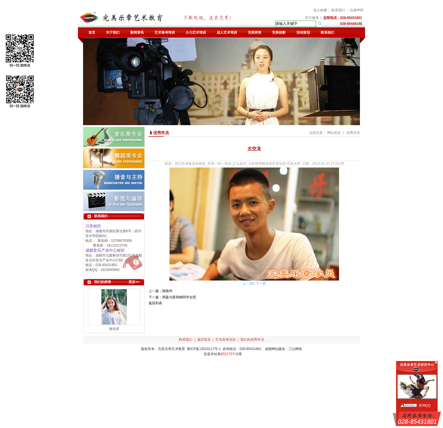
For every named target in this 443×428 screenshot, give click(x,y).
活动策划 (303, 32)
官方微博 (312, 18)
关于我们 (113, 32)
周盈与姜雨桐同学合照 (179, 297)
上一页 (248, 283)
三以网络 (295, 349)
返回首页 (204, 340)
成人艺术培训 (227, 32)
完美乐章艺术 (168, 349)
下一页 (261, 283)
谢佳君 (114, 329)
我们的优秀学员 (252, 340)
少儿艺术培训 (196, 32)
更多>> (134, 282)
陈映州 (167, 291)
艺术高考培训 (165, 32)
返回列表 (155, 303)
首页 (91, 32)
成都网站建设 (275, 349)
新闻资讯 (137, 32)
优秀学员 (353, 133)
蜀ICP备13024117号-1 (204, 349)
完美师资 (254, 32)
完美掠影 (279, 32)
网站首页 (334, 133)
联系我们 (338, 10)
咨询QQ (425, 405)
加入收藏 (320, 10)
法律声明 (356, 10)
